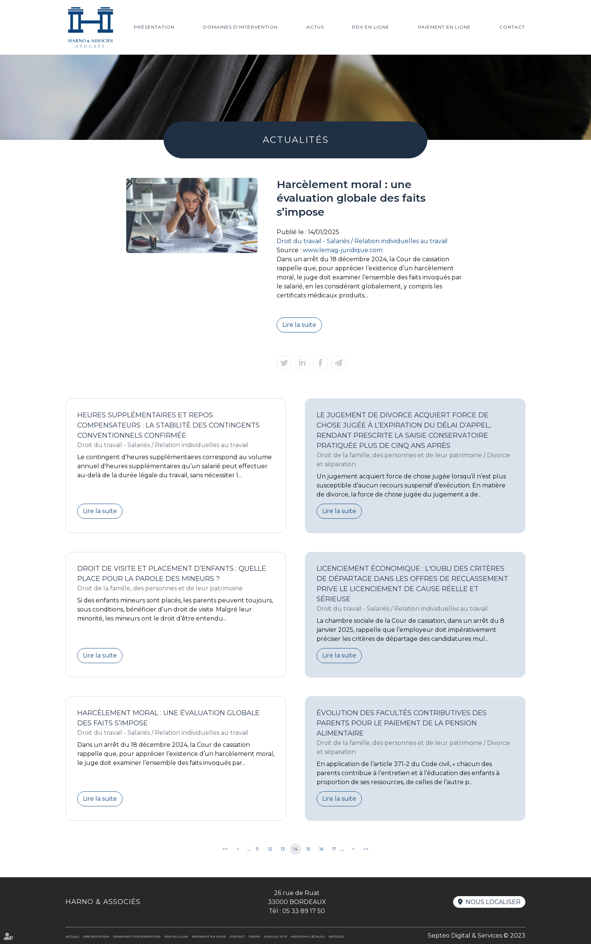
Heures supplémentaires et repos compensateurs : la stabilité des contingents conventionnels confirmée (168, 425)
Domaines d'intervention (240, 27)
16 (321, 849)
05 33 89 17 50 (303, 911)
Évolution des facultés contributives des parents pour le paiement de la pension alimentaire (402, 723)
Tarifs (254, 936)
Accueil (73, 936)
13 (283, 849)
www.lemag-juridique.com (343, 250)
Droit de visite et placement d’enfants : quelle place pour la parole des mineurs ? (171, 573)
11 (257, 849)
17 (334, 849)
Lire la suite (299, 324)
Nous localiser (493, 902)
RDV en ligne (370, 27)
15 (308, 849)
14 (295, 849)
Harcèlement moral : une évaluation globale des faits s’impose (168, 718)
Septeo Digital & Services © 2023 (476, 935)
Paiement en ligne (444, 27)
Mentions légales (308, 936)
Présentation (154, 27)
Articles (336, 936)
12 (270, 849)
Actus (315, 27)
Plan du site (275, 936)
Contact (512, 27)
